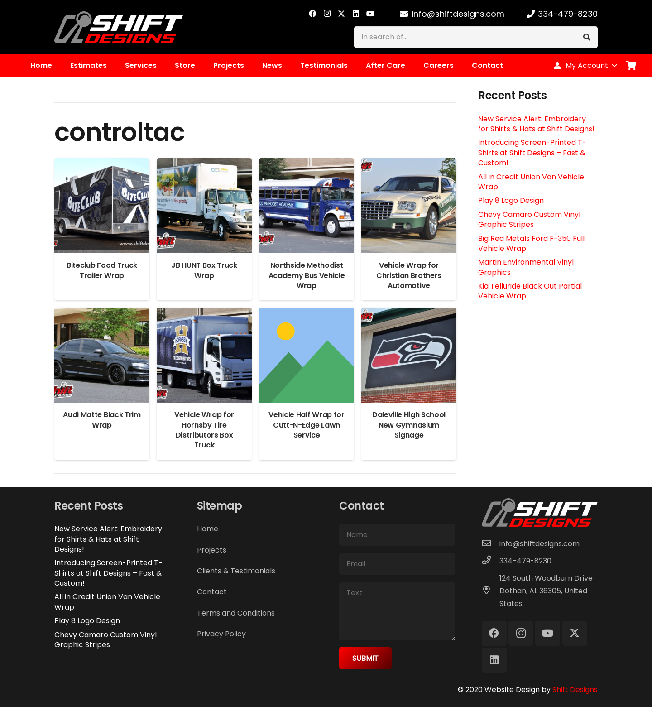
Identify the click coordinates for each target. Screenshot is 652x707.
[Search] (587, 37)
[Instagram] (327, 13)
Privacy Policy (221, 634)
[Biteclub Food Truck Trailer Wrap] (101, 164)
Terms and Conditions (236, 613)
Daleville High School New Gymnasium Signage (409, 424)
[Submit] (365, 658)
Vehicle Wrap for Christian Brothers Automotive (408, 275)
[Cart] (631, 65)
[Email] (397, 564)
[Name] (397, 535)
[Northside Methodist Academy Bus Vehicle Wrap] (306, 164)
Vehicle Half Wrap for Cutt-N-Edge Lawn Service (306, 424)
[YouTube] (370, 13)
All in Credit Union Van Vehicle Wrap (531, 182)
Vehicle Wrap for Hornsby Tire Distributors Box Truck (204, 429)
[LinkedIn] (356, 13)
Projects (211, 550)
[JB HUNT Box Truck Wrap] (204, 164)
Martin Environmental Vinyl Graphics (526, 267)
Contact (212, 592)
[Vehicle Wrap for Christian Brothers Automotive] (408, 164)
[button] (585, 65)
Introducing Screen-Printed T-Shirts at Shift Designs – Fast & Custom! (532, 152)
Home (207, 529)
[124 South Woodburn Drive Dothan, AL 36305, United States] (491, 591)
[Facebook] (312, 13)
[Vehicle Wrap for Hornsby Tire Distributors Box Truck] (204, 313)
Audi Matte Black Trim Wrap (101, 419)
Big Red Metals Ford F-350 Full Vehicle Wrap (531, 243)
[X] (341, 13)
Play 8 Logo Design (511, 200)
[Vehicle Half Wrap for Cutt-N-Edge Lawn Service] (306, 313)
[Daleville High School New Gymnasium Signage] (408, 313)
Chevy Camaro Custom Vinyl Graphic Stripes (529, 219)
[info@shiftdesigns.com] (491, 544)
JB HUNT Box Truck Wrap (204, 270)
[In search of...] (476, 37)
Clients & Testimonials (236, 571)
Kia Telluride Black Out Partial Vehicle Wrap (530, 291)
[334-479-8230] (491, 561)
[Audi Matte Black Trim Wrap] (101, 313)
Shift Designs (575, 689)
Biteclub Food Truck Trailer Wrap (102, 270)
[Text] (397, 611)
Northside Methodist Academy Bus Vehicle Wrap (306, 275)
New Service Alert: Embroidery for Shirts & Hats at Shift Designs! (536, 124)
